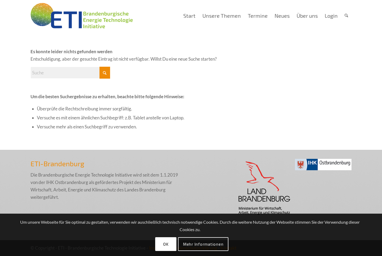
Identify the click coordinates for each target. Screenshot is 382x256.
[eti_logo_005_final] (82, 15)
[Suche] (346, 15)
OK (166, 244)
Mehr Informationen (203, 244)
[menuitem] (189, 15)
